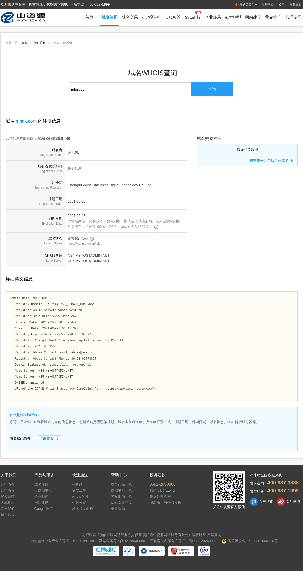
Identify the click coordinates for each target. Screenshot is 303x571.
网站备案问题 (121, 503)
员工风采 (8, 515)
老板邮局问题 (121, 496)
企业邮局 (213, 17)
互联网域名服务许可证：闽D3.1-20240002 (183, 541)
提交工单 (79, 490)
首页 (89, 17)
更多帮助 (118, 509)
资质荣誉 (8, 496)
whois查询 (80, 496)
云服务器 (172, 17)
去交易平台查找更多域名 (272, 160)
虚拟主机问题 (121, 490)
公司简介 (8, 484)
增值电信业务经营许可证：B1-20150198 (62, 541)
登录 (282, 4)
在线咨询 (261, 502)
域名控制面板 (82, 509)
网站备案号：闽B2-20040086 (122, 541)
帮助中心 (267, 4)
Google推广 (43, 509)
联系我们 (8, 509)
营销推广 (273, 17)
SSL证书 (192, 17)
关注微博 (288, 502)
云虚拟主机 (151, 17)
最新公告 (246, 4)
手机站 (77, 484)
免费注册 (295, 4)
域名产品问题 (121, 484)
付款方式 (79, 503)
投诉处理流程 (160, 496)
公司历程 (8, 490)
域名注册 (110, 17)
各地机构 (8, 503)
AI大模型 (233, 17)
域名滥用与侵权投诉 (165, 503)
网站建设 (253, 17)
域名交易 (130, 17)
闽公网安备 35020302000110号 (250, 541)
